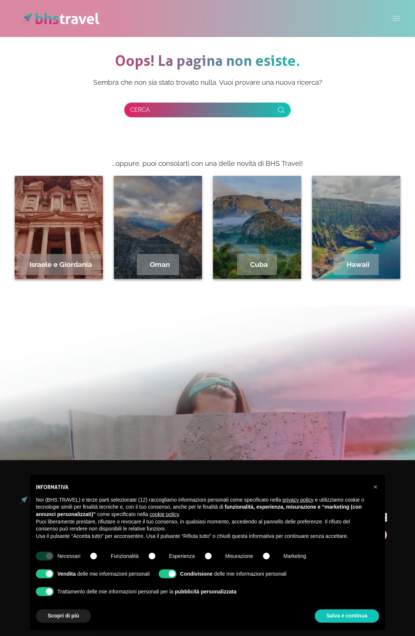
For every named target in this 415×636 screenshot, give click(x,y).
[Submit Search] (281, 110)
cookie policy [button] (164, 514)
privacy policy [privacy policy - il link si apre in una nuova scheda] (298, 500)
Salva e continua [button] (347, 616)
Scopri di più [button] (63, 616)
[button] (375, 487)
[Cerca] (207, 110)
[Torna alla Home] (60, 18)
